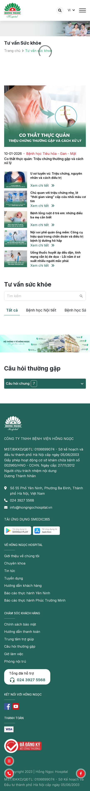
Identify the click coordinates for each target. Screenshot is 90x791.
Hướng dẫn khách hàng (23, 585)
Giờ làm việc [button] (13, 654)
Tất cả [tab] (12, 310)
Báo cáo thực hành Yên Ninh (27, 593)
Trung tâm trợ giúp (19, 639)
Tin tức (9, 571)
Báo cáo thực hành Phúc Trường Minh (34, 600)
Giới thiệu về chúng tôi (21, 556)
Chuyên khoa (14, 563)
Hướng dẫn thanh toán (22, 632)
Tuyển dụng (13, 578)
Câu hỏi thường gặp (19, 646)
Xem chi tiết (42, 185)
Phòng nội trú (15, 661)
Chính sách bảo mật (20, 624)
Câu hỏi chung (44, 383)
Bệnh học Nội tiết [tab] (41, 310)
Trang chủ (12, 51)
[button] (9, 773)
